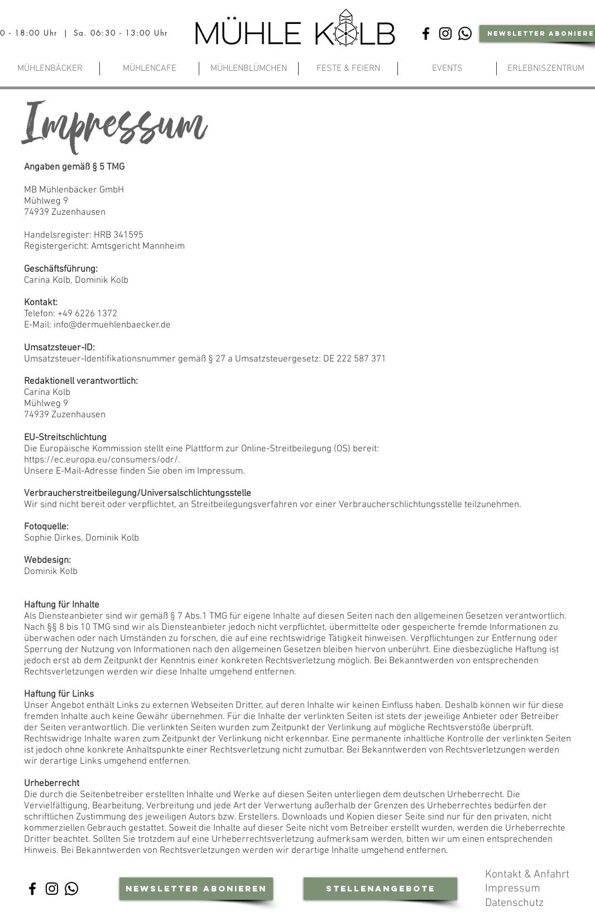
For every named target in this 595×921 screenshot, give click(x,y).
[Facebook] (426, 33)
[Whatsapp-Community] (465, 33)
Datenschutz (515, 903)
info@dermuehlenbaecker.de (112, 325)
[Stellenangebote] (380, 888)
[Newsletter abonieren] (196, 888)
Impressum (514, 888)
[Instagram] (445, 33)
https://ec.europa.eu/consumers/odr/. (102, 460)
